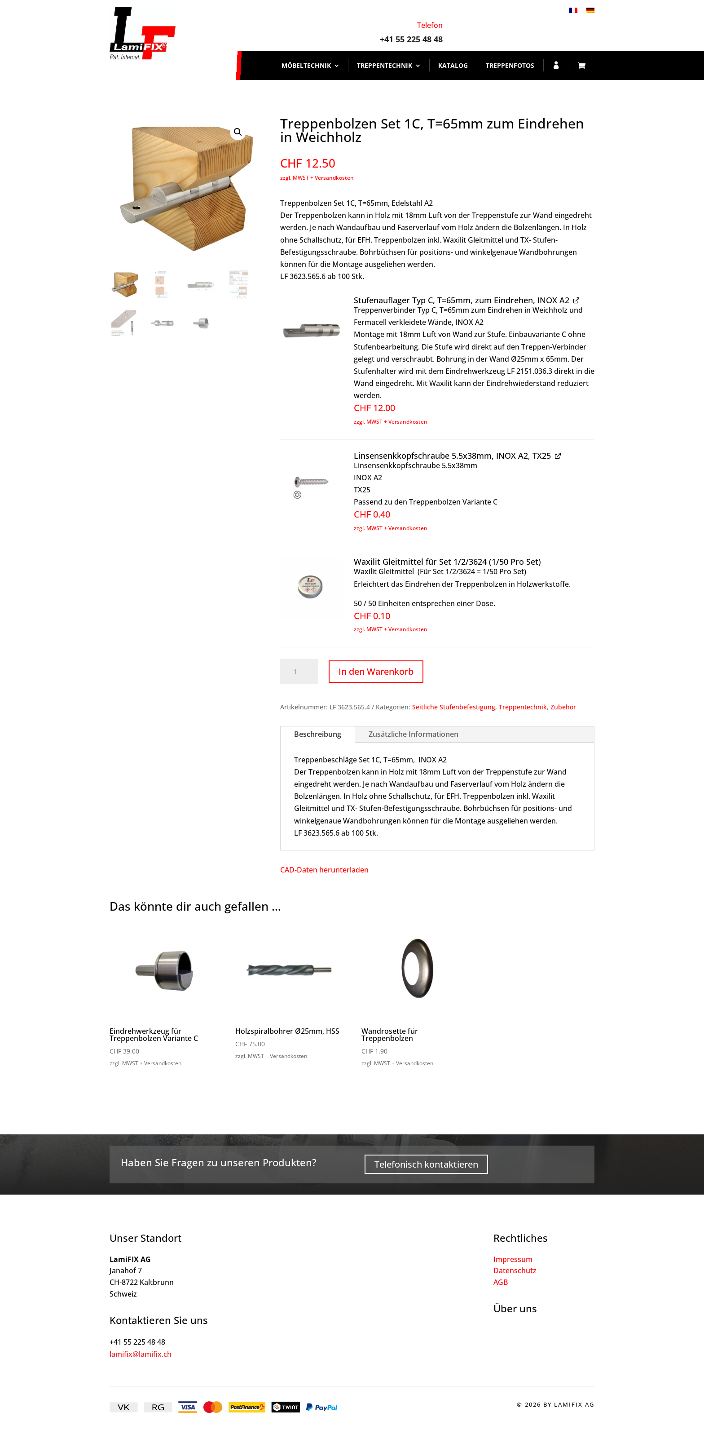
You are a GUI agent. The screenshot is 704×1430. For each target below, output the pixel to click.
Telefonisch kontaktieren (426, 1164)
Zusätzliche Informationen (413, 734)
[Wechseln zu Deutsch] (590, 10)
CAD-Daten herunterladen (324, 870)
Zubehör (563, 707)
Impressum (512, 1259)
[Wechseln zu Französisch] (573, 10)
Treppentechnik (384, 65)
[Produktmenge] (299, 671)
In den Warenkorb (376, 671)
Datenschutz (515, 1270)
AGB (500, 1282)
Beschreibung (317, 734)
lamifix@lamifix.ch (141, 1354)
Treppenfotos (510, 65)
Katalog (453, 65)
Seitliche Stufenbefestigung (453, 707)
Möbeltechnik (306, 65)
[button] (238, 132)
